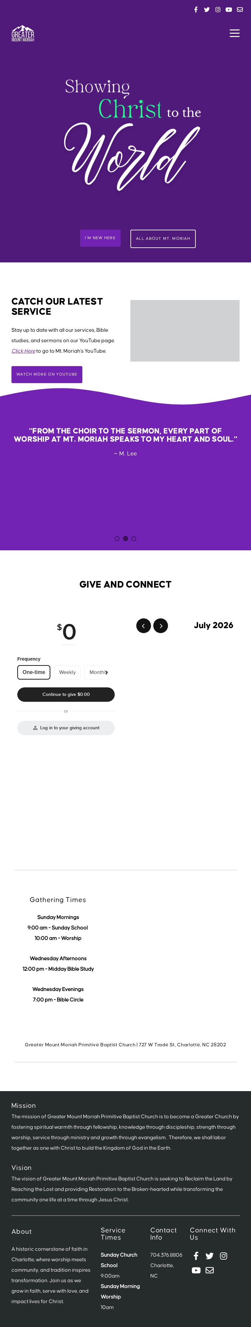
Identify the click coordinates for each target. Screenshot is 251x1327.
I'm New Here (100, 238)
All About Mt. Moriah (163, 239)
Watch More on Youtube (46, 374)
